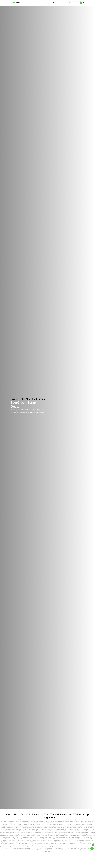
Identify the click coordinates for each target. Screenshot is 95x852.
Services (57, 3)
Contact (62, 3)
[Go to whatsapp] (92, 848)
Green (16, 2)
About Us (52, 3)
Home (47, 3)
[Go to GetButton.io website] (92, 850)
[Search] (72, 3)
